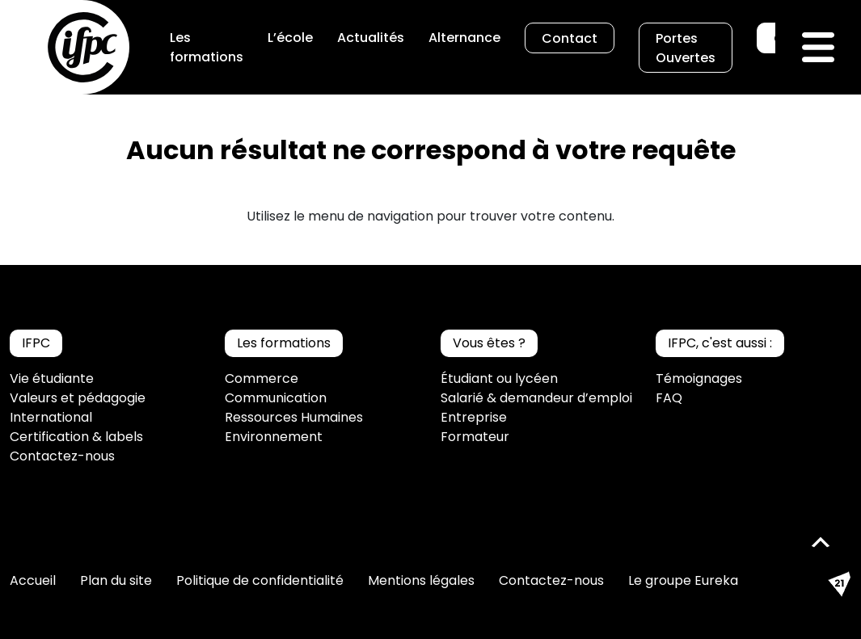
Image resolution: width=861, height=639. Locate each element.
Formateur (475, 436)
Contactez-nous (62, 456)
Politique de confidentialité (260, 580)
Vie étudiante (52, 378)
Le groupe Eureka (683, 580)
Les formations (206, 47)
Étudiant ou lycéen (499, 378)
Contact (569, 38)
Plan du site (116, 580)
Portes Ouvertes (685, 48)
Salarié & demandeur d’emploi (536, 398)
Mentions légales (421, 580)
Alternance (464, 37)
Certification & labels (76, 436)
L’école (290, 37)
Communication (276, 398)
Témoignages (699, 378)
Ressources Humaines (294, 417)
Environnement (274, 436)
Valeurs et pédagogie (78, 398)
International (51, 417)
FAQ (669, 398)
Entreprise (474, 417)
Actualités (370, 37)
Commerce (261, 378)
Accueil (33, 580)
